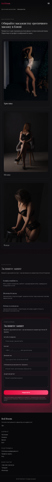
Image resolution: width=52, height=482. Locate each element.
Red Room (5, 3)
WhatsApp (4, 470)
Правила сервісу (6, 454)
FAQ (2, 456)
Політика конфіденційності (9, 451)
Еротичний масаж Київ (8, 9)
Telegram (4, 468)
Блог (2, 442)
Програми (4, 434)
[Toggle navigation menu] (49, 3)
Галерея (4, 437)
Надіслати (26, 392)
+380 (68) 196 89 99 (7, 465)
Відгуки (3, 440)
